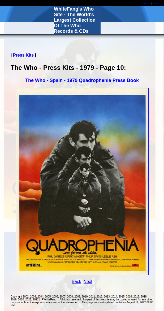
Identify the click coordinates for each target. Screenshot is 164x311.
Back (76, 281)
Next (88, 281)
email (156, 3)
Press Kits (23, 55)
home (146, 3)
